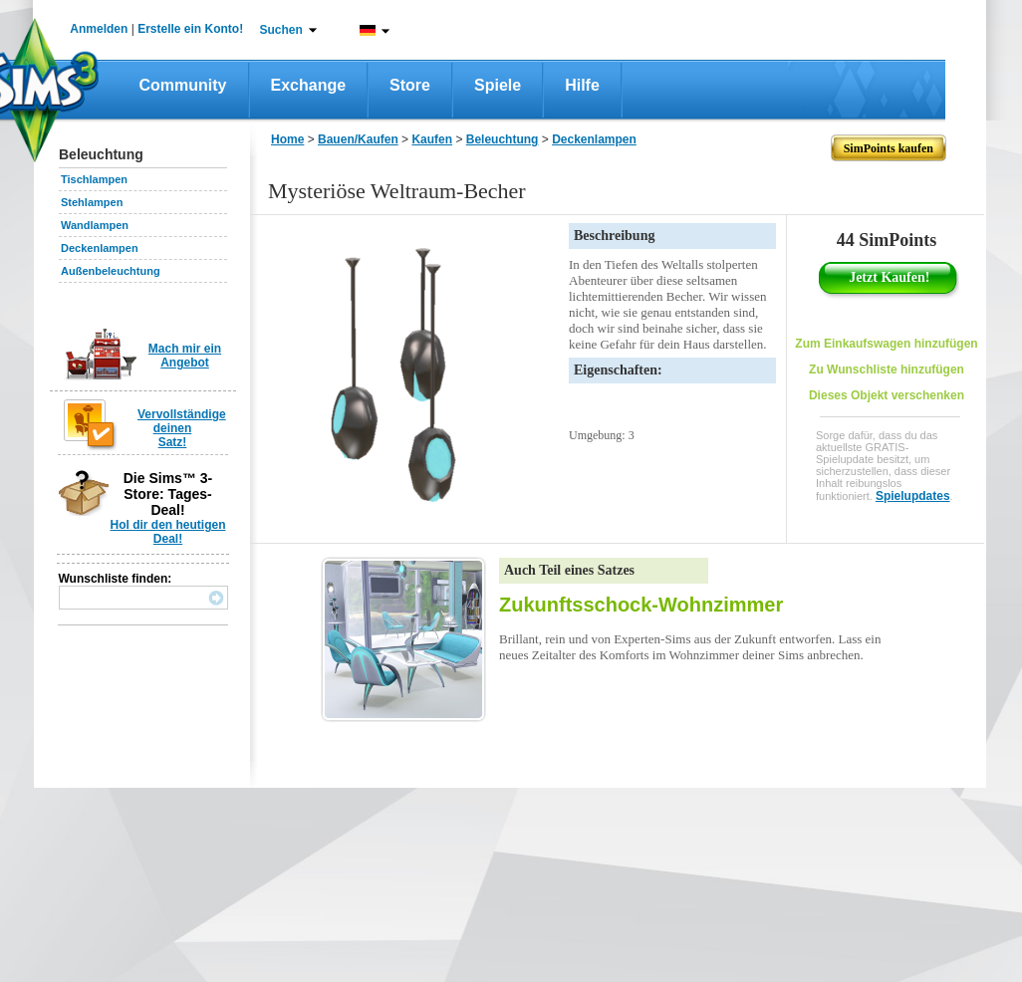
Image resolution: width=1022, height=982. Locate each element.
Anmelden (99, 29)
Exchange (309, 85)
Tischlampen (94, 179)
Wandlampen (94, 225)
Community (183, 85)
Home (287, 139)
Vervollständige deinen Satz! (181, 428)
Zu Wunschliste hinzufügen (886, 369)
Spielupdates (913, 496)
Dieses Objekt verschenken (886, 395)
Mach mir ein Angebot (184, 355)
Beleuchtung (502, 139)
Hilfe (582, 85)
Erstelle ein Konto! (190, 29)
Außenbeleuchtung (110, 271)
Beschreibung (614, 235)
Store (409, 85)
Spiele (497, 85)
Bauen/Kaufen (358, 139)
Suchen (281, 30)
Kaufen (431, 139)
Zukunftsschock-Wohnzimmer (641, 604)
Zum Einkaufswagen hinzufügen (886, 344)
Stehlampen (92, 202)
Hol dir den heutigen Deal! (168, 532)
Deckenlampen (99, 248)
